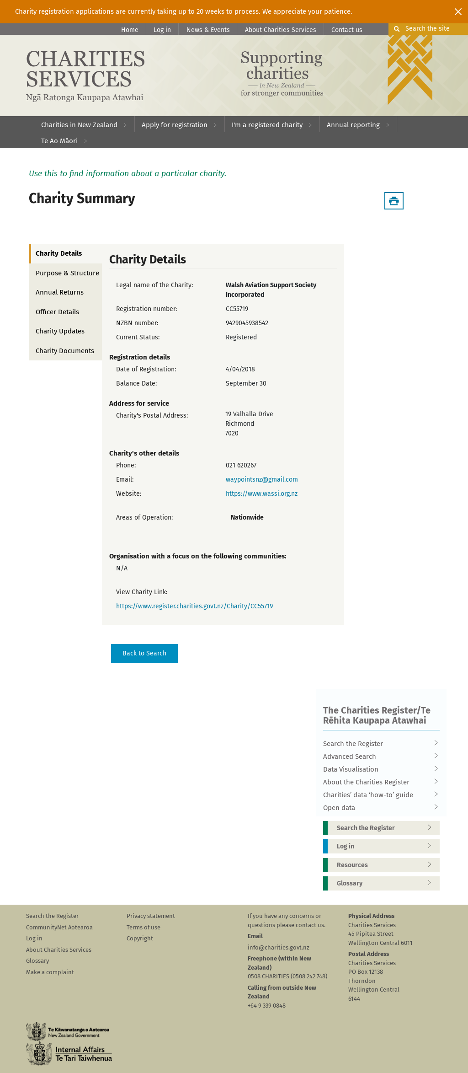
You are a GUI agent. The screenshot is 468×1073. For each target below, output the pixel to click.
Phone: (126, 465)
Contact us (346, 30)
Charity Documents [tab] (65, 351)
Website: (128, 494)
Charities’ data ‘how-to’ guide (378, 795)
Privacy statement (151, 915)
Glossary (387, 883)
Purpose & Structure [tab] (67, 273)
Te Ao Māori (59, 141)
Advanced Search (378, 756)
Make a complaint (50, 972)
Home (129, 30)
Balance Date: (136, 383)
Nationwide (247, 517)
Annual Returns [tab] (60, 292)
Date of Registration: (146, 369)
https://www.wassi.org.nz (262, 494)
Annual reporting (353, 125)
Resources (387, 865)
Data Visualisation (378, 769)
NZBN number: (137, 323)
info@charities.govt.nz (278, 947)
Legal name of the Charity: (154, 285)
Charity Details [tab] (59, 253)
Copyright (140, 938)
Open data (378, 808)
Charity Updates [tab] (60, 331)
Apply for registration (174, 125)
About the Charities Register (378, 782)
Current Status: (138, 337)
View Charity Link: (141, 592)
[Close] (458, 11)
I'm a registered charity (267, 125)
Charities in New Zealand (79, 125)
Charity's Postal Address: (152, 415)
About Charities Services (280, 30)
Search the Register (378, 744)
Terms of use (143, 927)
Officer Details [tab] (57, 312)
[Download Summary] (394, 200)
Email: (124, 479)
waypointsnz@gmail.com (262, 479)
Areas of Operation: (144, 517)
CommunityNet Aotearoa (59, 927)
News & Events (208, 30)
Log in (162, 30)
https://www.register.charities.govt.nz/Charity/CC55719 (194, 606)
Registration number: (146, 309)
